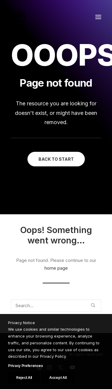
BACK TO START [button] (56, 159)
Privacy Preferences (25, 382)
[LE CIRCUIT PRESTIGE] (20, 17)
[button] (98, 17)
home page (56, 268)
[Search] (56, 305)
